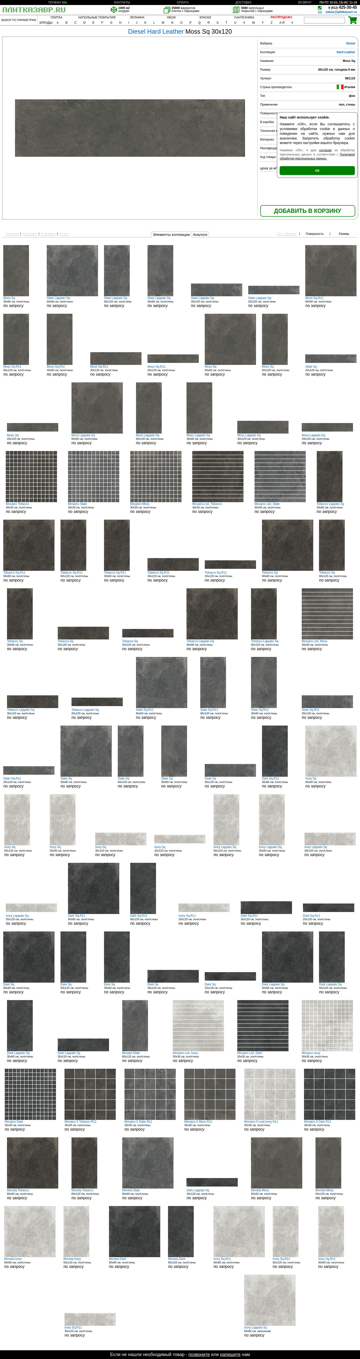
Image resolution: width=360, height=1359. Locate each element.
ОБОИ (171, 17)
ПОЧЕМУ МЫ (57, 2)
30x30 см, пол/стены (31, 508)
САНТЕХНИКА (244, 17)
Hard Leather (345, 52)
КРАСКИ (205, 17)
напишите (230, 1354)
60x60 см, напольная (270, 1331)
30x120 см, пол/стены (216, 302)
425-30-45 (342, 7)
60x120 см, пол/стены (123, 302)
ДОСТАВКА (244, 2)
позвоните (199, 1354)
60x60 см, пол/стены (72, 302)
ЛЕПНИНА (137, 17)
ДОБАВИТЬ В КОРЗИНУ (307, 211)
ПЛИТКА (56, 17)
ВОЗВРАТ (305, 2)
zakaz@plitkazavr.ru (341, 12)
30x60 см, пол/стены (22, 302)
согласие (325, 150)
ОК (317, 170)
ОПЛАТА (183, 2)
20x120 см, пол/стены (274, 302)
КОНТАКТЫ (122, 2)
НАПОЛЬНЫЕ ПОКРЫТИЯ (97, 17)
